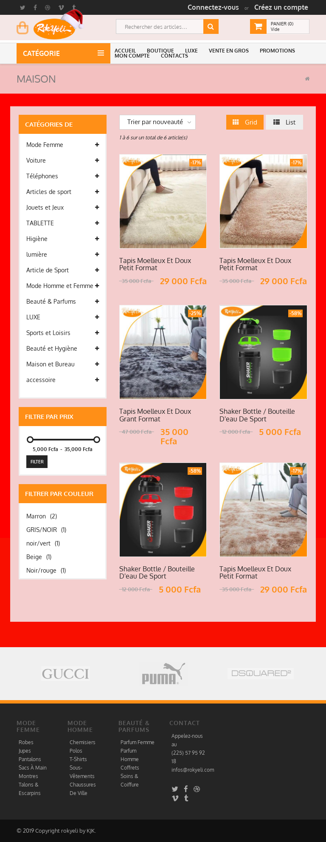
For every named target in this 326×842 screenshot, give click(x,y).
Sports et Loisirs (62, 333)
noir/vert (43, 543)
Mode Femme (62, 145)
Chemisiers (83, 742)
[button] (126, 50)
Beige (38, 556)
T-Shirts (78, 759)
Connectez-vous (213, 7)
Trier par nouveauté (155, 122)
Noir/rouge (46, 570)
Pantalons (30, 759)
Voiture (62, 160)
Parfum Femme (138, 742)
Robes (26, 742)
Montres (28, 776)
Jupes (25, 751)
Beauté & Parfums (62, 301)
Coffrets (130, 767)
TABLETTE (62, 223)
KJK (91, 830)
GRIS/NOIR (46, 529)
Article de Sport (62, 270)
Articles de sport (62, 192)
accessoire (62, 380)
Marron (41, 516)
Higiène (62, 239)
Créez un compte (281, 7)
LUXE (62, 317)
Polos (76, 751)
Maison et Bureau (62, 364)
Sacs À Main (33, 767)
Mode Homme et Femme (62, 286)
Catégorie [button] (43, 53)
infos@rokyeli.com (192, 770)
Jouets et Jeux (62, 207)
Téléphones (62, 176)
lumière (62, 254)
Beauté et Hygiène (62, 348)
